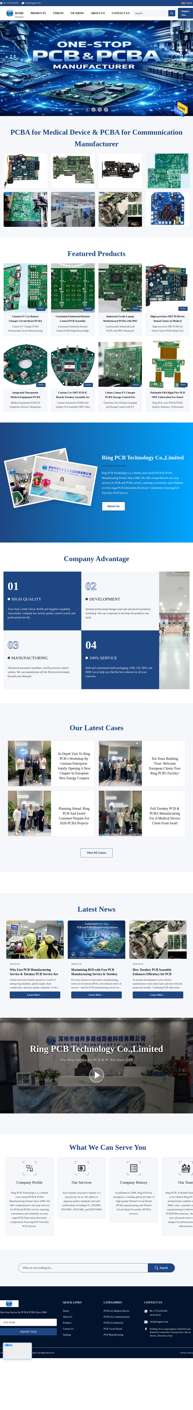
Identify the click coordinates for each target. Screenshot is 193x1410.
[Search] (150, 13)
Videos (58, 13)
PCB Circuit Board (113, 1329)
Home (19, 13)
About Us (98, 13)
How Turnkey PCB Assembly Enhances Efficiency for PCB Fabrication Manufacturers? (152, 974)
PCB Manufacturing (113, 1334)
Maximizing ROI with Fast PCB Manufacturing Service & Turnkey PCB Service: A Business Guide (94, 974)
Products (38, 13)
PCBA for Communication (116, 1317)
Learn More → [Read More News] (35, 995)
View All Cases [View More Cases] (96, 852)
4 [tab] (106, 109)
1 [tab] (87, 109)
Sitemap (67, 1334)
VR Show (77, 13)
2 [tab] (93, 109)
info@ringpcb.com (33, 3)
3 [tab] (99, 109)
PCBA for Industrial (113, 1322)
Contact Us (121, 13)
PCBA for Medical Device (116, 1311)
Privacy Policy (187, 1353)
